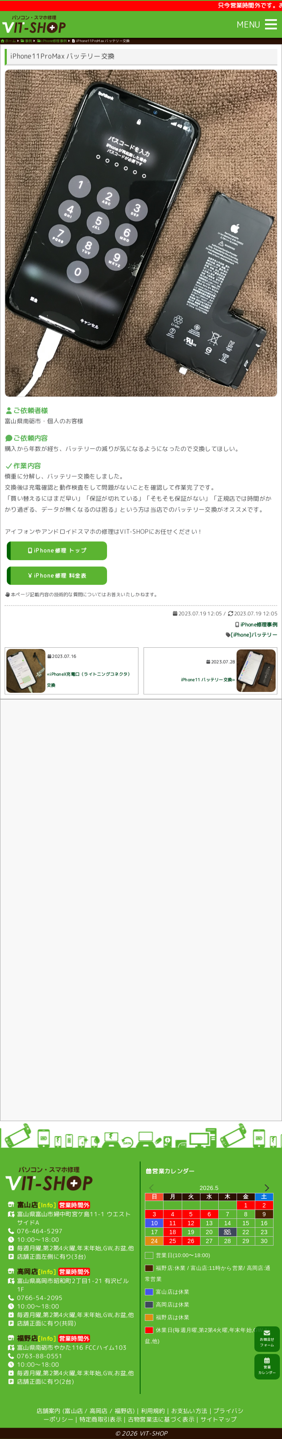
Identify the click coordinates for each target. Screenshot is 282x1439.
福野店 (124, 1410)
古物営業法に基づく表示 (161, 1419)
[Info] (47, 1205)
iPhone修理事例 (258, 626)
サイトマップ (218, 1419)
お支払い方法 (189, 1411)
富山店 (74, 1410)
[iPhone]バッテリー (254, 636)
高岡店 (99, 1410)
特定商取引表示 (100, 1419)
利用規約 (153, 1410)
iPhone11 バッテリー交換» (208, 682)
